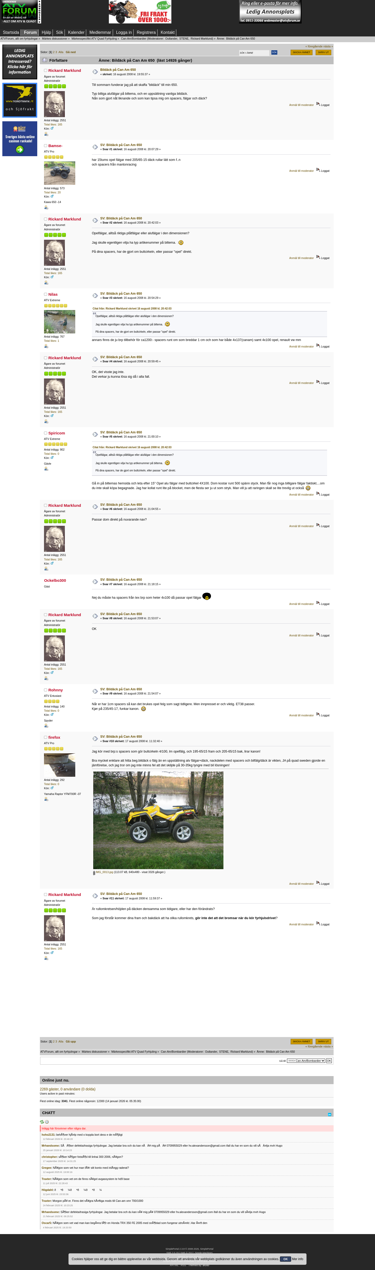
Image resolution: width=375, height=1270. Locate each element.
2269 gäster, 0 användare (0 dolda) (68, 1089)
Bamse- (55, 145)
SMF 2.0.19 (172, 1253)
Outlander (171, 38)
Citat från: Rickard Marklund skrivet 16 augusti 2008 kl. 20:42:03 (132, 308)
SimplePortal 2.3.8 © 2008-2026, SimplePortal (190, 1249)
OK (285, 1259)
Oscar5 (46, 1222)
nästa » (328, 46)
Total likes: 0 (51, 453)
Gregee (46, 1167)
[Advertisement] (75, 11)
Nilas (53, 294)
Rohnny (55, 690)
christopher (49, 1156)
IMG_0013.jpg (103, 872)
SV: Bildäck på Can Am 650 (121, 145)
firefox (54, 737)
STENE (184, 38)
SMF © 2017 (186, 1253)
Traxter (46, 1178)
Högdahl (47, 1189)
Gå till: (282, 1060)
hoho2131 (48, 1134)
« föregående (314, 46)
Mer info (297, 1259)
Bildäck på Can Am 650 (118, 70)
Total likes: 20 (52, 192)
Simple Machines (204, 1253)
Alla (61, 52)
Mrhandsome (50, 1145)
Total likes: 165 (53, 124)
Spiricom (56, 433)
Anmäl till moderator (301, 104)
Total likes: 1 (51, 340)
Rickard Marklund (201, 38)
